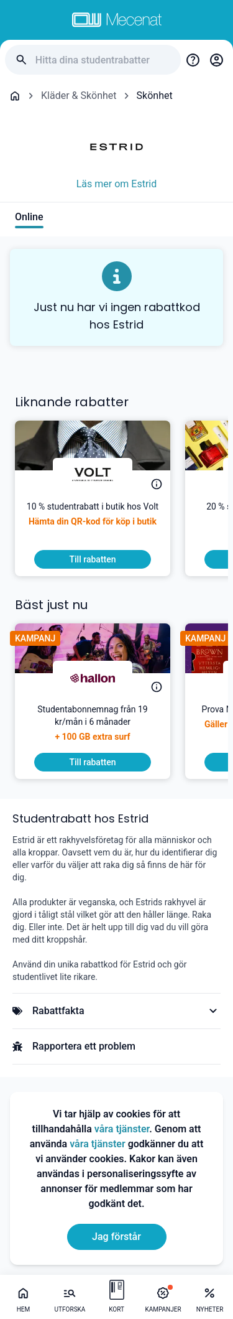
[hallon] (92, 678)
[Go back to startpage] (15, 96)
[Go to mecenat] (117, 20)
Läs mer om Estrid (116, 184)
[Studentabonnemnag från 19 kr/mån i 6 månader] (92, 728)
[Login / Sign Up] (216, 60)
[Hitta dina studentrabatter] (103, 60)
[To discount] (92, 559)
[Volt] (92, 475)
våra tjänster (121, 1129)
